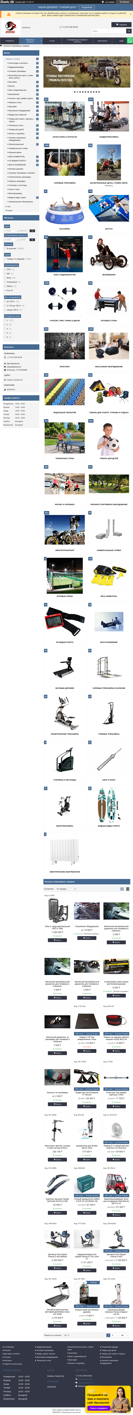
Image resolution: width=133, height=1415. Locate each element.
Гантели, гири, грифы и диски (65, 321)
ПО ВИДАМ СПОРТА (65, 642)
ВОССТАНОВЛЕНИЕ (109, 642)
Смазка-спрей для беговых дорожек (87, 1311)
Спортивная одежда (110, 1347)
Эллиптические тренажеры (65, 734)
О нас (52, 41)
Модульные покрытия (64, 413)
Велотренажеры (64, 826)
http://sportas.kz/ (13, 364)
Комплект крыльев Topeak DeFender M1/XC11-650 (57, 1200)
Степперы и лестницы (64, 780)
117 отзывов (109, 2)
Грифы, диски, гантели (46, 1354)
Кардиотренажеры (44, 1347)
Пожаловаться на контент (71, 1412)
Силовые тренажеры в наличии (109, 688)
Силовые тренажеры (45, 1350)
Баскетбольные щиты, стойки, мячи (81, 1348)
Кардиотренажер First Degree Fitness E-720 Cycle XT (87, 1256)
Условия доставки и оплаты (77, 41)
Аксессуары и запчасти (65, 137)
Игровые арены (65, 596)
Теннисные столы (65, 458)
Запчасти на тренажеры (57, 1092)
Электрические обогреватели (65, 872)
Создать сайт (20, 2)
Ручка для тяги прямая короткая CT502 (116, 1093)
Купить (58, 940)
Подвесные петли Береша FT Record (86, 1093)
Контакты (102, 41)
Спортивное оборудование (87, 926)
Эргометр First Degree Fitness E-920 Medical (57, 1255)
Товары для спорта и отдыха (113, 1354)
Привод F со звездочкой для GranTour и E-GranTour (116, 1147)
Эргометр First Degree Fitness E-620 (116, 1255)
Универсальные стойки (109, 550)
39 (122, 1335)
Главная (10, 41)
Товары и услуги (30, 41)
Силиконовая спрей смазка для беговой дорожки (116, 983)
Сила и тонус (108, 780)
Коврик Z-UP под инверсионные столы (86, 1038)
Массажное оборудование (109, 367)
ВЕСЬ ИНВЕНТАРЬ (109, 596)
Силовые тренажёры (64, 183)
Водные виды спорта (109, 826)
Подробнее (87, 7)
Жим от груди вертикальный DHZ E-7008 (57, 927)
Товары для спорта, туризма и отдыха (109, 413)
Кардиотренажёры (108, 137)
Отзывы (8, 210)
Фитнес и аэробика (65, 504)
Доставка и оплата (11, 1354)
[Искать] (129, 31)
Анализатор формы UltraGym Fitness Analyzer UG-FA (116, 1312)
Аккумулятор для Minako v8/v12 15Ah (87, 1147)
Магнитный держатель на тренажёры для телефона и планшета (57, 1039)
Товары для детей (109, 458)
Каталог (7, 1350)
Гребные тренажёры (108, 734)
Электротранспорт (64, 550)
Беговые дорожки (65, 688)
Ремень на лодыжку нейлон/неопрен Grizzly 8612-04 (116, 1038)
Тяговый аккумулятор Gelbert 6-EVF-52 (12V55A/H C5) (87, 1200)
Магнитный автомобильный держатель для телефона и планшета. (116, 928)
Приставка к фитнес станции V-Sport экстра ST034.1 (57, 1147)
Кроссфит (65, 367)
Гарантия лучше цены (13, 1364)
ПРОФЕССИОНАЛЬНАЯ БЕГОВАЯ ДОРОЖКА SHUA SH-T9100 (57, 1312)
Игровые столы (109, 321)
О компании (9, 1347)
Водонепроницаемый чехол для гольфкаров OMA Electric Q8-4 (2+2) (116, 1201)
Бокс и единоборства (77, 1356)
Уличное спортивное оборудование (108, 504)
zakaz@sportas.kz (14, 367)
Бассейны (65, 229)
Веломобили (108, 275)
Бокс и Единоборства (65, 275)
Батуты (109, 229)
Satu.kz (78, 1410)
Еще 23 (10, 290)
